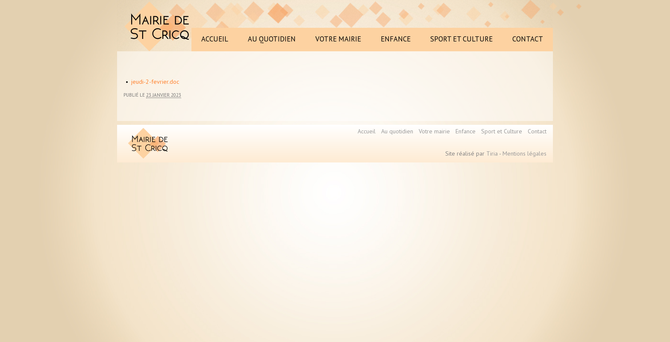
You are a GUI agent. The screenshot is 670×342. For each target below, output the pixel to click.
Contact (537, 131)
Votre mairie (434, 131)
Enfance (465, 131)
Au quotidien (397, 131)
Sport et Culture (501, 131)
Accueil (367, 131)
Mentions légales (524, 153)
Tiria (492, 153)
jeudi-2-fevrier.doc (155, 82)
